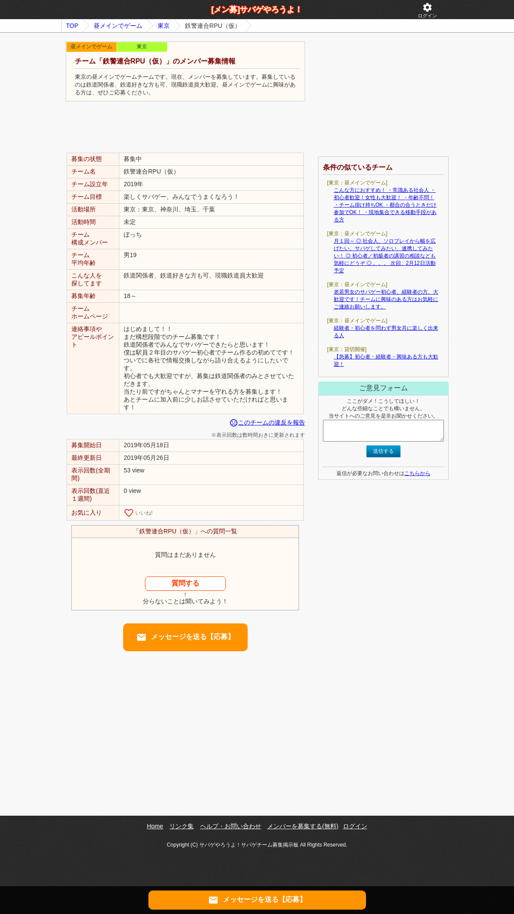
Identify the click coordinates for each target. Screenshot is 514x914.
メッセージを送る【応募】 (185, 637)
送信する (383, 451)
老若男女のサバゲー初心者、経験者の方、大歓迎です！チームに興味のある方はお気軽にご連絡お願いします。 (386, 299)
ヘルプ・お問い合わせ (230, 826)
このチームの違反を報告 (267, 422)
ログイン (427, 10)
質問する (185, 583)
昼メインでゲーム (118, 25)
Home (155, 826)
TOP (72, 25)
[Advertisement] (185, 127)
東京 (164, 25)
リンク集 (181, 826)
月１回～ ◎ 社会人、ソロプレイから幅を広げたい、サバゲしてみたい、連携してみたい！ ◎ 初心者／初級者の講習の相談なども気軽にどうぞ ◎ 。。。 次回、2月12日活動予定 (385, 256)
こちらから (417, 473)
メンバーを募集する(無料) (302, 826)
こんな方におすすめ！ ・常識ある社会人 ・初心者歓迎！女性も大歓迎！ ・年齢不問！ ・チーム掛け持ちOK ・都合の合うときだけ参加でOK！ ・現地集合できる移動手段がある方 (385, 205)
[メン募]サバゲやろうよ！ (257, 9)
